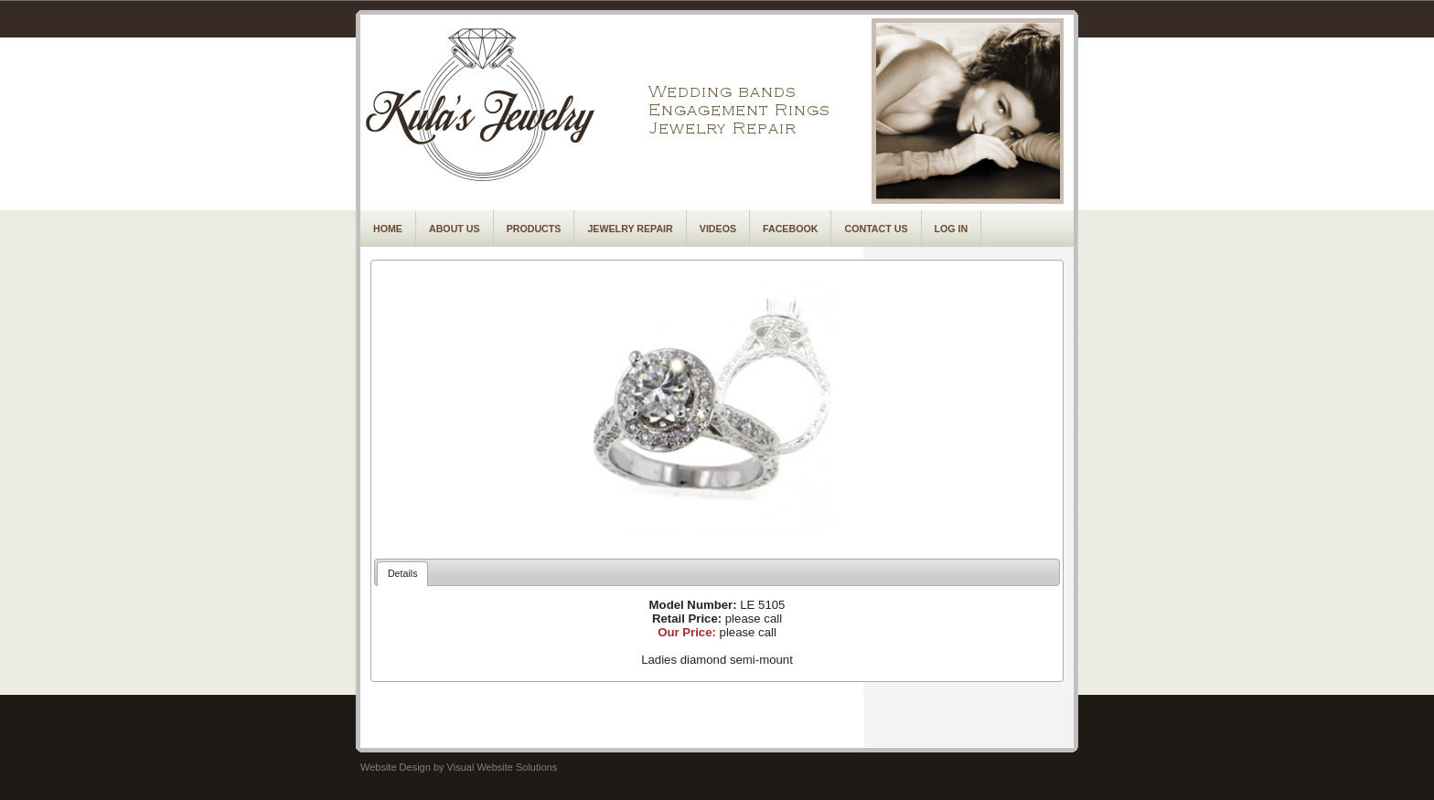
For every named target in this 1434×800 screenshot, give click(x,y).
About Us (454, 228)
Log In (951, 228)
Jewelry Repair (629, 228)
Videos (718, 228)
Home (387, 228)
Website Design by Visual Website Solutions (458, 767)
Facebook (790, 228)
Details (403, 573)
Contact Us (875, 228)
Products (534, 228)
